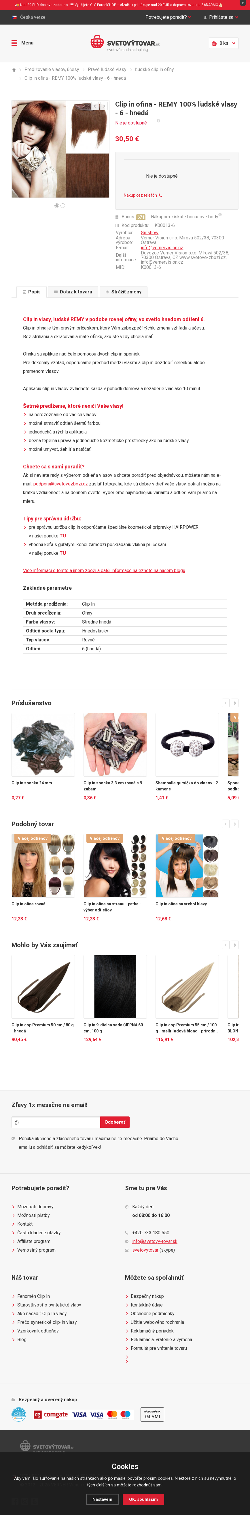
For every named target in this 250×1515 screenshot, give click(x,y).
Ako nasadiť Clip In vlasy (39, 1313)
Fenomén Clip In (31, 1296)
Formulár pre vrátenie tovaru (156, 1348)
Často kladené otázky (36, 1233)
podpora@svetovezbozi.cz (60, 484)
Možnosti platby (31, 1215)
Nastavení (102, 1499)
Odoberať (115, 1122)
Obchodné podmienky (150, 1313)
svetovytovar (145, 1250)
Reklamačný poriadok (149, 1331)
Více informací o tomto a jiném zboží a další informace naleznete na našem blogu (104, 570)
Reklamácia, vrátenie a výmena (158, 1339)
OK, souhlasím (143, 1499)
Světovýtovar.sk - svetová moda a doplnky (125, 43)
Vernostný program (34, 1250)
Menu (22, 43)
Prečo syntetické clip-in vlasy (44, 1322)
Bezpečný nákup (144, 1296)
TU (63, 536)
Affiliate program (31, 1241)
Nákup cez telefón (143, 195)
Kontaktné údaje (144, 1305)
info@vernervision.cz (162, 247)
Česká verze (29, 17)
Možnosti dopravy (33, 1207)
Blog (19, 1339)
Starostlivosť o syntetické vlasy (46, 1305)
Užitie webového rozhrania (154, 1322)
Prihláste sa (221, 17)
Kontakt (22, 1224)
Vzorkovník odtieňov (35, 1331)
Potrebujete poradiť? (168, 17)
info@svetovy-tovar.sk (154, 1241)
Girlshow (149, 232)
